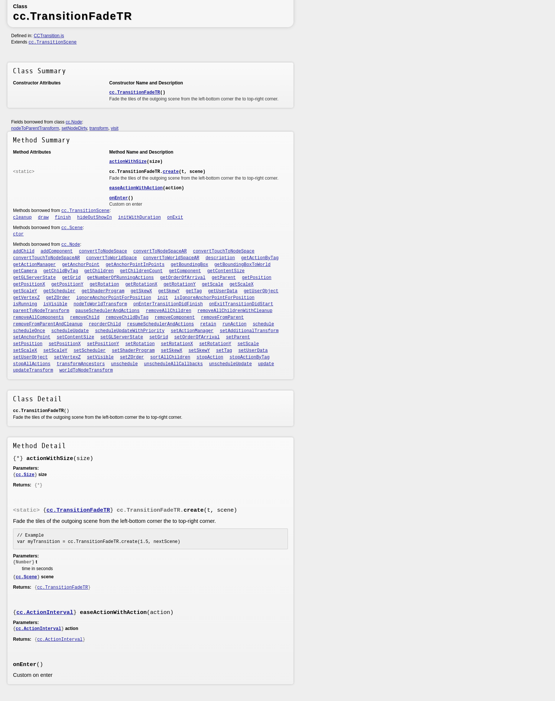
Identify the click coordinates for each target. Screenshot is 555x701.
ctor (18, 234)
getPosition (256, 277)
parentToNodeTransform (41, 310)
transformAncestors (81, 364)
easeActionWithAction (136, 188)
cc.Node (74, 122)
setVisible (100, 357)
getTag (194, 291)
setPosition (27, 344)
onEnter (118, 198)
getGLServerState (34, 277)
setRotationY (215, 344)
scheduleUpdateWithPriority (130, 331)
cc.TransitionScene (53, 42)
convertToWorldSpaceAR (171, 258)
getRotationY (179, 284)
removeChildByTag (127, 317)
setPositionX (65, 344)
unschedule (124, 364)
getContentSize (226, 271)
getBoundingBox (189, 264)
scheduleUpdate (70, 331)
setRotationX (177, 344)
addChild (24, 251)
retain (208, 324)
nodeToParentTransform (35, 128)
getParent (224, 277)
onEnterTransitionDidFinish (168, 304)
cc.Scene (72, 228)
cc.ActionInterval (44, 613)
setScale (248, 344)
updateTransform (33, 370)
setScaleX (25, 350)
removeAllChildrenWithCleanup (235, 310)
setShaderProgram (133, 350)
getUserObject (261, 291)
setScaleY (55, 350)
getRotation (104, 284)
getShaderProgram (103, 291)
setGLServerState (121, 337)
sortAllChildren (170, 357)
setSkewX (171, 350)
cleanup (22, 217)
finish (63, 217)
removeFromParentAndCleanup (47, 324)
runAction (235, 324)
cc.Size (25, 474)
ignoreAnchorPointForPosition (113, 297)
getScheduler (59, 291)
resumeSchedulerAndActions (160, 324)
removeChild (85, 317)
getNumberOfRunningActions (120, 277)
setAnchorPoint (32, 337)
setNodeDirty (74, 128)
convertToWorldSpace (111, 258)
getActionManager (34, 264)
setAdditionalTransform (249, 331)
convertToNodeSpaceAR (160, 251)
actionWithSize (128, 161)
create (171, 171)
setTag (224, 350)
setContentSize (75, 337)
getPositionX (29, 284)
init (163, 297)
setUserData (253, 350)
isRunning (25, 304)
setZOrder (132, 357)
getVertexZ (26, 297)
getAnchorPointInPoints (135, 264)
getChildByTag (60, 271)
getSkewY (169, 291)
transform (99, 128)
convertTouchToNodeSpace (223, 251)
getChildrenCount (141, 271)
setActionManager (192, 331)
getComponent (185, 271)
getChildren (99, 271)
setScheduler (90, 350)
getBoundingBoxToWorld (242, 264)
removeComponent (175, 317)
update (266, 364)
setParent (238, 337)
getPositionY (67, 284)
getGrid (71, 277)
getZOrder (58, 297)
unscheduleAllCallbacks (173, 364)
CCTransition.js (49, 35)
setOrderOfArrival (197, 337)
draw (43, 217)
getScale (212, 284)
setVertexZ (67, 357)
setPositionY (103, 344)
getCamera (25, 271)
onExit (175, 217)
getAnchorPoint (81, 264)
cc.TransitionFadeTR (134, 92)
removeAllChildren (168, 310)
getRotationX (141, 284)
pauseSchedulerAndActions (107, 310)
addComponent (56, 251)
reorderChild (105, 324)
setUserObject (30, 357)
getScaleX (242, 284)
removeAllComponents (38, 317)
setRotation (140, 344)
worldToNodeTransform (86, 370)
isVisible (55, 304)
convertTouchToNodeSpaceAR (46, 258)
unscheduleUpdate (230, 364)
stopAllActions (32, 364)
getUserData (222, 291)
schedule (263, 324)
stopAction (210, 357)
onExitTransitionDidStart (241, 304)
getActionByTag (260, 258)
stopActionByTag (250, 357)
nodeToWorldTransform (100, 304)
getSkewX (141, 291)
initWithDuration (139, 217)
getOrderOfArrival (182, 277)
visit (115, 128)
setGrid (158, 337)
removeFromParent (222, 317)
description (220, 258)
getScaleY (25, 291)
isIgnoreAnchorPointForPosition (214, 297)
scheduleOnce (29, 331)
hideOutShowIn (94, 217)
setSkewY (199, 350)
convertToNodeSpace (103, 251)
